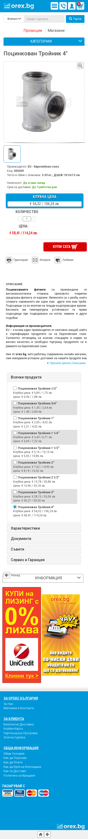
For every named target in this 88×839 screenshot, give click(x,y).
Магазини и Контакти (19, 707)
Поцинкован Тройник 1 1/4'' (38, 432)
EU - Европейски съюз (43, 166)
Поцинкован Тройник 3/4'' (37, 403)
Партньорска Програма (21, 732)
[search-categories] (14, 19)
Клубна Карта (13, 728)
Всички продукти (26, 376)
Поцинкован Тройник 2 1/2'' (38, 477)
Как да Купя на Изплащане (22, 766)
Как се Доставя (15, 770)
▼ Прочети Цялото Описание (66, 362)
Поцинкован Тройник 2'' (36, 462)
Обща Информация (21, 747)
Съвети (17, 549)
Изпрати (45, 259)
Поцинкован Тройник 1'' (36, 418)
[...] (44, 19)
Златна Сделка (14, 737)
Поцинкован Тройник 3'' (36, 492)
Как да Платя (13, 762)
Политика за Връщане (19, 775)
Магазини (56, 30)
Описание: (14, 283)
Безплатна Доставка (19, 723)
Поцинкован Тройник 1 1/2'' (38, 447)
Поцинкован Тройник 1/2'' (37, 388)
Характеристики (25, 528)
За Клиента (14, 718)
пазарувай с (13, 785)
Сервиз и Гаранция (28, 559)
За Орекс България (21, 697)
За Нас (8, 703)
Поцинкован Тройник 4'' (36, 506)
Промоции (32, 30)
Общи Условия (14, 753)
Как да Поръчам (15, 757)
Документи (21, 538)
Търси (75, 19)
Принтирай (17, 259)
